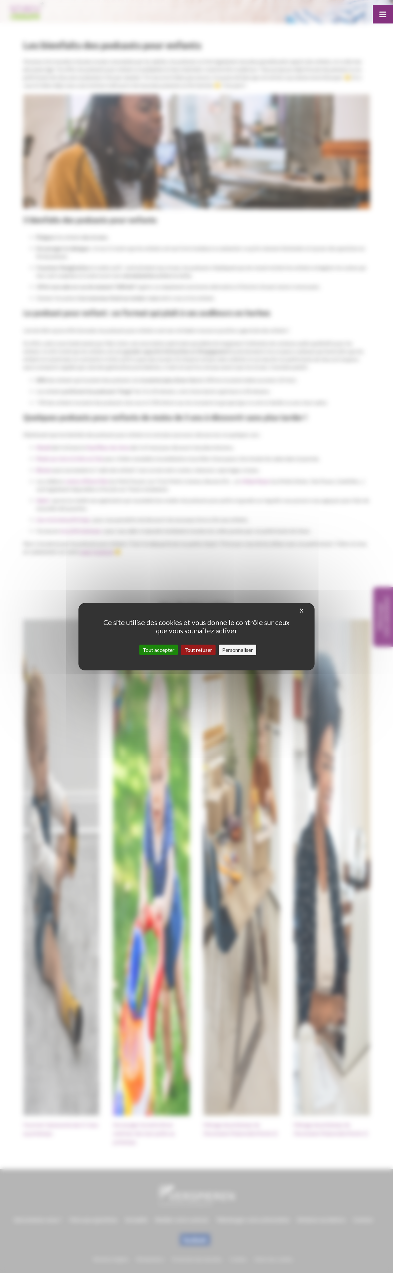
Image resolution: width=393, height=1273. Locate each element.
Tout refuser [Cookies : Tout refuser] (198, 650)
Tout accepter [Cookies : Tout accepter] (158, 650)
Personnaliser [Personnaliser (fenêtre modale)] (237, 650)
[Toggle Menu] (383, 14)
